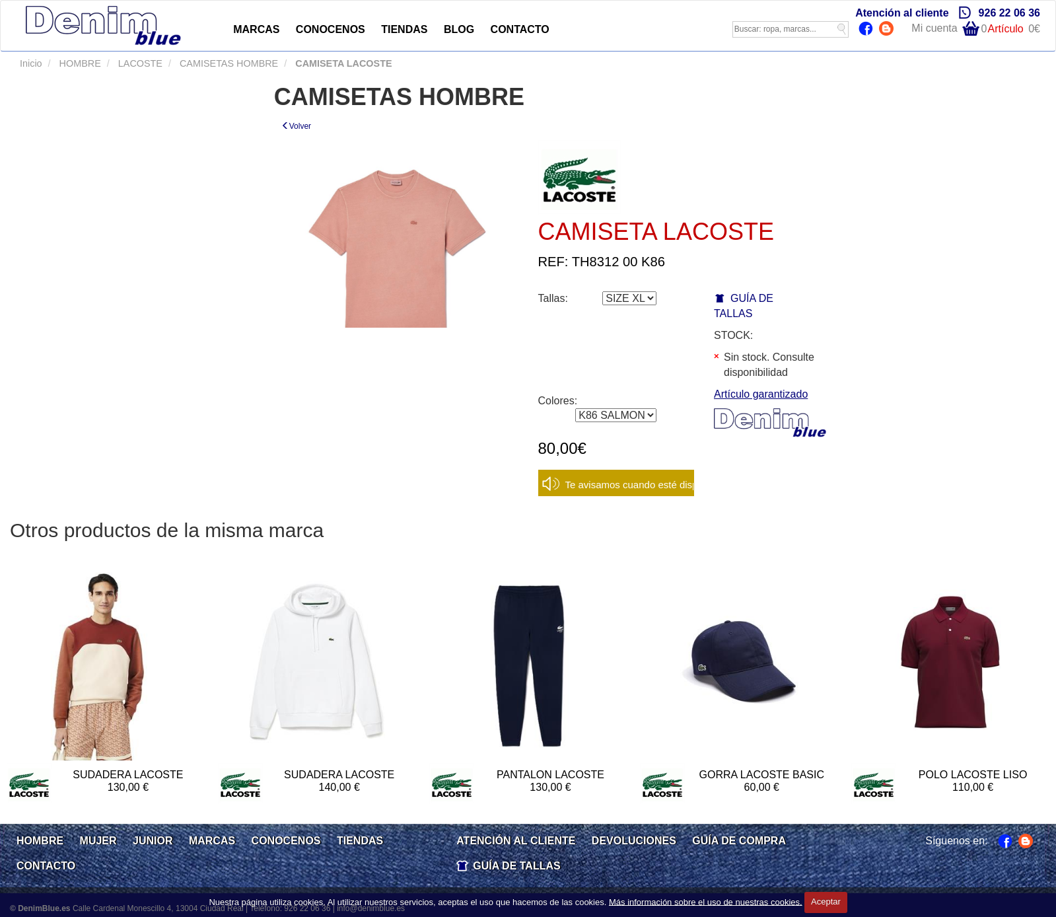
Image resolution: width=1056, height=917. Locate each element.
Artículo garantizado (761, 394)
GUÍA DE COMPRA (739, 840)
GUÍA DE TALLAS (516, 865)
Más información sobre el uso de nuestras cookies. (705, 901)
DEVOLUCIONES (634, 840)
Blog (888, 29)
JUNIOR (152, 840)
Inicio (31, 63)
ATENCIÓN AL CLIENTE (515, 840)
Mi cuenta (934, 28)
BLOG (459, 29)
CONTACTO (520, 29)
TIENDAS (404, 29)
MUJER (98, 840)
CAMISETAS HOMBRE (227, 63)
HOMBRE (79, 63)
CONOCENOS (330, 29)
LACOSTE (139, 63)
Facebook (867, 29)
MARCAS (256, 29)
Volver (296, 126)
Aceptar (826, 901)
